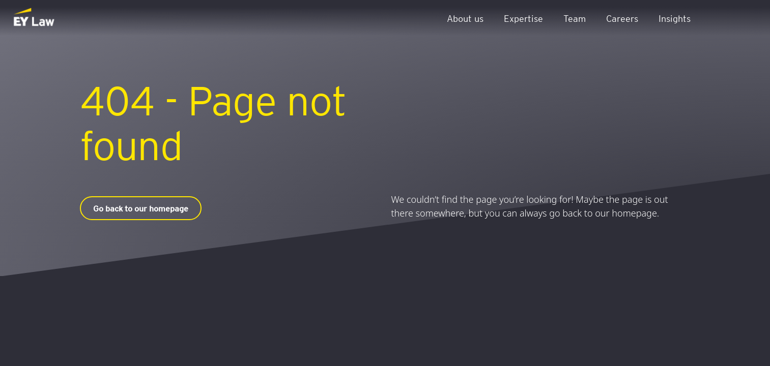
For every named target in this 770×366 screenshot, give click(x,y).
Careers (622, 18)
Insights (675, 18)
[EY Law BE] (35, 17)
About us (465, 18)
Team (574, 18)
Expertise (523, 18)
